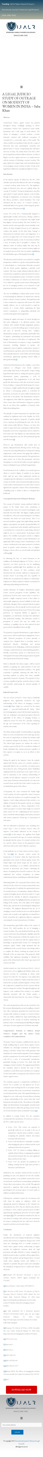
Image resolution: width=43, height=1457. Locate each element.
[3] (16, 359)
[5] (11, 553)
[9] (10, 834)
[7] (29, 627)
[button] (21, 87)
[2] (33, 254)
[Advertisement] (21, 61)
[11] (19, 971)
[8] (10, 706)
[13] (12, 1215)
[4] (14, 439)
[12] (36, 1111)
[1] (24, 208)
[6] (21, 567)
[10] (12, 854)
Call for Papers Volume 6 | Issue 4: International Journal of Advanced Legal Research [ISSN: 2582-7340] (20, 9)
